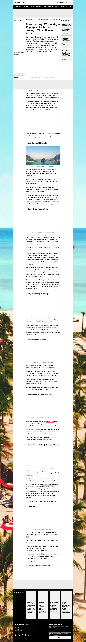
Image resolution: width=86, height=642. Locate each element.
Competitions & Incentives (42, 19)
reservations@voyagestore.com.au (36, 550)
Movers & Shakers (65, 33)
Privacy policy (56, 635)
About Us (68, 6)
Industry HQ (26, 6)
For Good (50, 6)
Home (27, 19)
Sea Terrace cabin (47, 484)
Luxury (44, 6)
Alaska (47, 173)
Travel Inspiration (36, 6)
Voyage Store (50, 421)
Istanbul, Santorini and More (49, 195)
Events (62, 6)
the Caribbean (40, 173)
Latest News (18, 6)
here (56, 501)
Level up (57, 6)
